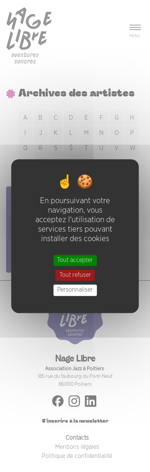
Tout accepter (75, 260)
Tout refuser (75, 275)
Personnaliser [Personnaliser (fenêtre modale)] (75, 290)
